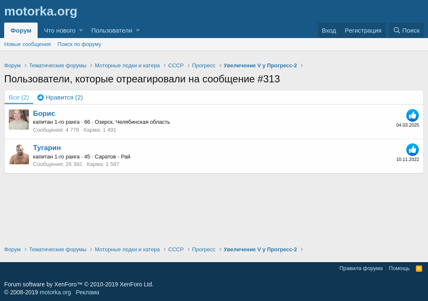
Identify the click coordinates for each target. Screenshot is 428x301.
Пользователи (111, 30)
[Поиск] (406, 30)
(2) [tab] (19, 97)
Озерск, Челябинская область (132, 122)
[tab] (60, 97)
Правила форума (361, 268)
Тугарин (47, 148)
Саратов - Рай (112, 156)
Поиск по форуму (79, 44)
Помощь (399, 268)
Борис (44, 113)
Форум (20, 30)
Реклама (87, 292)
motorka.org (55, 292)
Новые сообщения (27, 44)
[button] (81, 30)
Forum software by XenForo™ (78, 284)
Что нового (59, 30)
